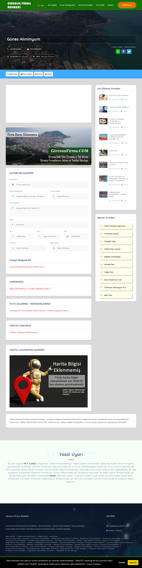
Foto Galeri (26, 74)
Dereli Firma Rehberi (112, 540)
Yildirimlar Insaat (112, 249)
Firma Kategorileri (67, 5)
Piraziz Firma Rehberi (15, 548)
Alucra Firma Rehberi (40, 538)
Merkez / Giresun (115, 530)
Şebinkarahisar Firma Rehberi (74, 548)
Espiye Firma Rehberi (95, 542)
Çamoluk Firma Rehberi (16, 540)
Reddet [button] (122, 563)
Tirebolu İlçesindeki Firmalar (101, 548)
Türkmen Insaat (111, 233)
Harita (38, 74)
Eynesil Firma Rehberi (15, 544)
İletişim (110, 5)
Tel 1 (12, 231)
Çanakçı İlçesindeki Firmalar (40, 540)
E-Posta (12, 243)
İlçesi (12, 220)
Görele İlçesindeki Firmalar (87, 544)
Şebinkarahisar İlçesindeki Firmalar (43, 548)
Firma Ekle (100, 5)
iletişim (53, 475)
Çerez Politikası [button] (94, 564)
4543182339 (34, 49)
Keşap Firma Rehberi (84, 546)
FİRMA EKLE (127, 5)
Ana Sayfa (52, 5)
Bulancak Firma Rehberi (90, 538)
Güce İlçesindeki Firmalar (17, 546)
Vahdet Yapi (110, 241)
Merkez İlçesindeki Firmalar (39, 544)
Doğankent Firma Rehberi (46, 542)
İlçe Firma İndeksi (85, 5)
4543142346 (14, 49)
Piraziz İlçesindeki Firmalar (107, 546)
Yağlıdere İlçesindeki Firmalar (41, 550)
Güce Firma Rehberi (38, 546)
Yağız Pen (108, 272)
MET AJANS (30, 463)
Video (48, 74)
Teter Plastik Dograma (114, 226)
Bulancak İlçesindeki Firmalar (65, 538)
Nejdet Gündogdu (112, 257)
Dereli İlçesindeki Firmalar (89, 540)
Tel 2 (39, 231)
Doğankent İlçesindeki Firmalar (19, 542)
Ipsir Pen (108, 295)
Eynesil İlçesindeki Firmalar (119, 542)
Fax (67, 231)
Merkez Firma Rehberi (63, 544)
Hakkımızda (12, 74)
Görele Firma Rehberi (110, 544)
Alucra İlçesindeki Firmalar (17, 538)
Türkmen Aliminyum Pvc (115, 287)
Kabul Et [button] (133, 563)
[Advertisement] (48, 103)
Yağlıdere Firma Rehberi (67, 550)
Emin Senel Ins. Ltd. (113, 280)
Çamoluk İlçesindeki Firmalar (116, 538)
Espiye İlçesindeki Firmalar (72, 542)
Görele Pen (109, 264)
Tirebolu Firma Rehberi (16, 550)
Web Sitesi (54, 243)
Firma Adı (13, 179)
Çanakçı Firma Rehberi (65, 540)
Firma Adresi (14, 203)
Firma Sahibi (55, 191)
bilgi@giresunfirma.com (118, 526)
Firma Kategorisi (16, 191)
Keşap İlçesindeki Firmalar (61, 546)
